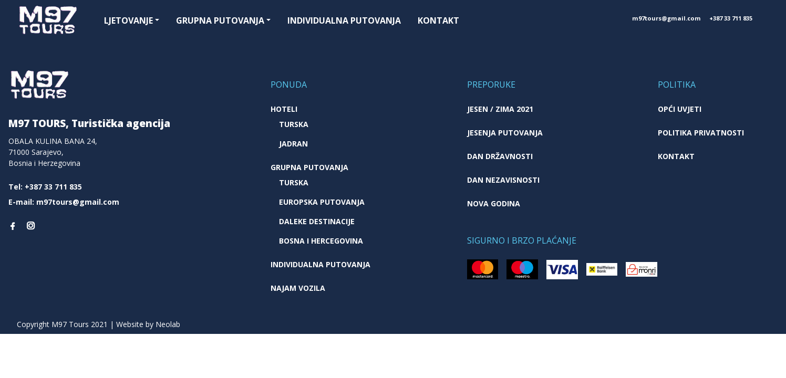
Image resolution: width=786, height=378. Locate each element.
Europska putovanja (322, 202)
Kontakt (438, 20)
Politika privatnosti (701, 133)
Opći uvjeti (679, 109)
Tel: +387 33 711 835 (45, 187)
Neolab (168, 324)
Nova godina (493, 203)
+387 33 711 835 (730, 18)
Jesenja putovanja (505, 133)
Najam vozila (298, 288)
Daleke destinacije (317, 221)
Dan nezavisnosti (503, 180)
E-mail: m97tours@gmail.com (63, 202)
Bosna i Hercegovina (321, 241)
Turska (293, 124)
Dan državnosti (500, 156)
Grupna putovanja (220, 20)
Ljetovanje (128, 20)
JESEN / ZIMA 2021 (500, 109)
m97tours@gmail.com (666, 18)
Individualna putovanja (344, 20)
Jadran (293, 144)
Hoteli (284, 109)
